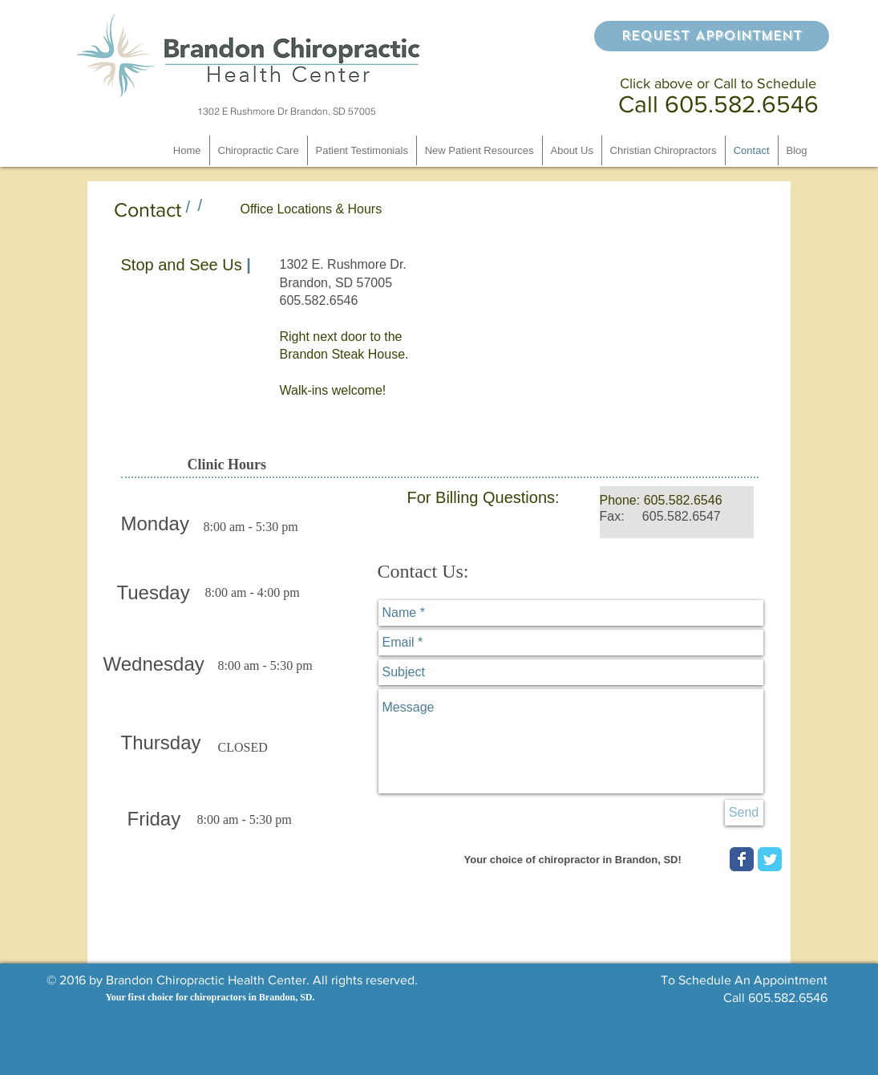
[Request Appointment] (711, 36)
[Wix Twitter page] (770, 859)
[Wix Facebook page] (742, 859)
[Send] (744, 813)
